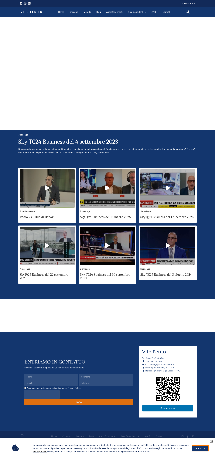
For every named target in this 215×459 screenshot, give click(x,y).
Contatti (166, 12)
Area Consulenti (137, 12)
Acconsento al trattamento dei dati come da (54, 388)
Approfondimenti (114, 12)
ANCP (154, 12)
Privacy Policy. (74, 388)
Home (61, 12)
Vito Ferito (31, 12)
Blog (98, 12)
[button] (211, 441)
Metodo (87, 12)
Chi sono (74, 12)
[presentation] (42, 394)
